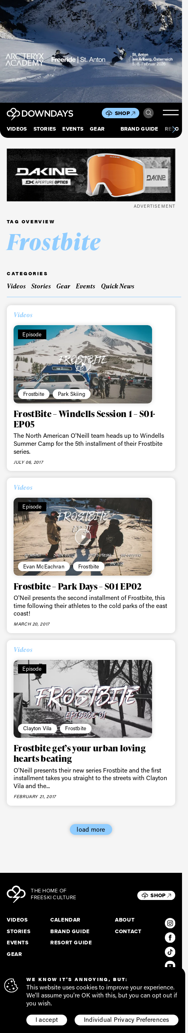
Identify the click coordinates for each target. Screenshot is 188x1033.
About (125, 919)
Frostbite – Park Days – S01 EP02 (78, 586)
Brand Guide (139, 128)
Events (72, 128)
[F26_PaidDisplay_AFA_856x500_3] (91, 51)
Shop (125, 113)
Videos (17, 128)
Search (149, 113)
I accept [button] (47, 1021)
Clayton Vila (37, 728)
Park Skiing (71, 393)
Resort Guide (71, 942)
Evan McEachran (44, 566)
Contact (128, 931)
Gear (97, 128)
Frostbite (33, 393)
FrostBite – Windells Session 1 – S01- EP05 (84, 418)
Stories (45, 128)
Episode (32, 334)
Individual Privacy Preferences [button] (126, 1021)
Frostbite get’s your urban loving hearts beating (80, 753)
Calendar (65, 919)
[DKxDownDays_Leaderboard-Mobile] (91, 175)
